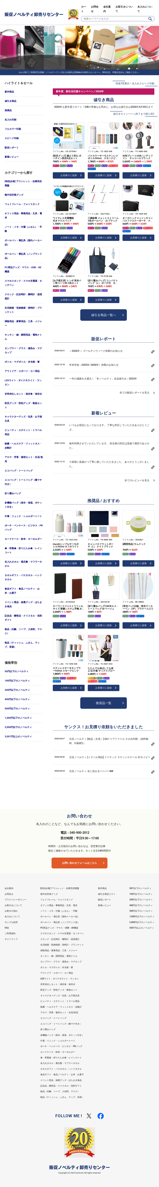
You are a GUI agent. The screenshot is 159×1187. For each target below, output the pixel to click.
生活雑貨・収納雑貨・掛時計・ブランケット (23, 309)
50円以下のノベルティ (16, 671)
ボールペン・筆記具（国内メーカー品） (23, 242)
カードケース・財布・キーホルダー (23, 539)
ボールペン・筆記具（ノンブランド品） (23, 256)
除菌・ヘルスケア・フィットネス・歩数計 (23, 445)
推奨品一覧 (103, 703)
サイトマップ (11, 939)
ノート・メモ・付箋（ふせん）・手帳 (23, 229)
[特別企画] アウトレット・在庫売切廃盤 (23, 183)
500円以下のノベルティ (17, 708)
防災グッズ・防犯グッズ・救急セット (23, 405)
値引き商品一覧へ (103, 315)
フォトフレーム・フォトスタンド (22, 204)
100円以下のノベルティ (17, 680)
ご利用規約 (10, 933)
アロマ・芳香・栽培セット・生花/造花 (24, 459)
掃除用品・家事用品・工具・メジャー (23, 323)
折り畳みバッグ (13, 493)
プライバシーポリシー (15, 899)
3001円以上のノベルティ (141, 928)
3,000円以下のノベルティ (18, 727)
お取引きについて (13, 905)
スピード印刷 (12, 138)
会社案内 (9, 888)
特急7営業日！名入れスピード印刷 (135, 83)
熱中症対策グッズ (14, 194)
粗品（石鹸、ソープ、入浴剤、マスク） (23, 631)
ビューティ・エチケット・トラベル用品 (23, 432)
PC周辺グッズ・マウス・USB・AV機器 (23, 269)
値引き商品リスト (106, 894)
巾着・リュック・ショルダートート (23, 516)
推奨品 (8, 110)
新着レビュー (12, 156)
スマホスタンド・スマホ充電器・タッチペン (23, 283)
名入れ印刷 (10, 119)
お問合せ (9, 894)
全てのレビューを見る (137, 480)
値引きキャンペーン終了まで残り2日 (133, 113)
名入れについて (12, 916)
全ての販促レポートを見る (134, 392)
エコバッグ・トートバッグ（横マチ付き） (23, 482)
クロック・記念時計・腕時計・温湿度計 (23, 296)
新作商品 (9, 91)
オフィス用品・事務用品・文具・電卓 (23, 215)
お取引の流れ (11, 911)
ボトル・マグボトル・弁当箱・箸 (22, 361)
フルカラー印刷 (13, 129)
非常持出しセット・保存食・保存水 (23, 394)
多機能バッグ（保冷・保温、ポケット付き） (23, 504)
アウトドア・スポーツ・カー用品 (22, 371)
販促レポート (12, 147)
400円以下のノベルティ (17, 699)
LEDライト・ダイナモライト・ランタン (23, 382)
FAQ (7, 928)
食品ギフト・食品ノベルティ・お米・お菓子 (22, 590)
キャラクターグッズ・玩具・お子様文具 (23, 418)
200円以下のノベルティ (17, 690)
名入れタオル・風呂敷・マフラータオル (23, 563)
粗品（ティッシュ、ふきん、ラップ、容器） (22, 644)
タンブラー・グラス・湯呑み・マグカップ (23, 350)
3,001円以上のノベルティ (18, 736)
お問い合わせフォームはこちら (79, 862)
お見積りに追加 (69, 175)
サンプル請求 (11, 922)
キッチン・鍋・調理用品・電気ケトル (23, 336)
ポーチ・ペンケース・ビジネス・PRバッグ (24, 527)
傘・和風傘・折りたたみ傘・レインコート (23, 550)
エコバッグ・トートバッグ (19, 470)
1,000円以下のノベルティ (18, 718)
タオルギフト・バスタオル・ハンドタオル (23, 577)
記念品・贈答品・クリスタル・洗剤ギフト (23, 617)
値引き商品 (10, 101)
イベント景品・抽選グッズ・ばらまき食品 (23, 604)
